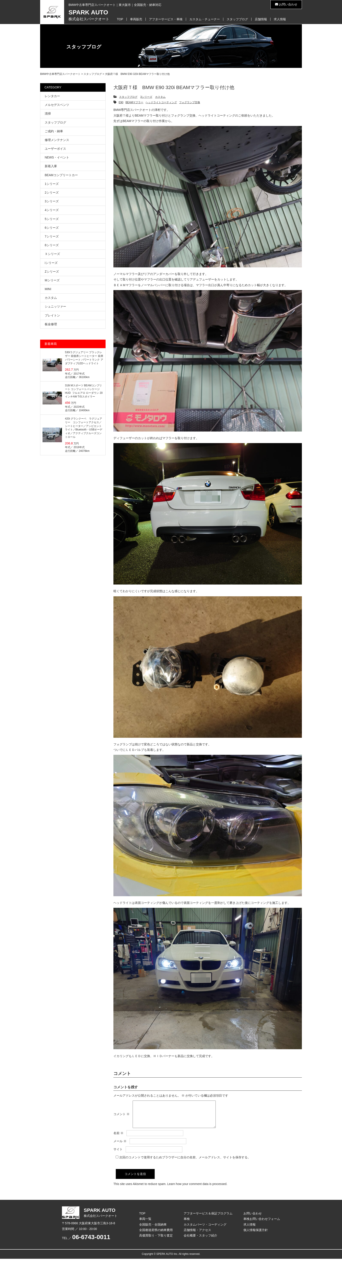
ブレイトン (52, 315)
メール (120, 1146)
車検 (187, 1224)
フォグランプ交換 (189, 102)
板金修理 (51, 324)
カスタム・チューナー (204, 19)
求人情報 (280, 19)
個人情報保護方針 (255, 1235)
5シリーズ (52, 219)
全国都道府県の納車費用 (156, 1235)
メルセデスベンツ (57, 105)
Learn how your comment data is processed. (197, 1189)
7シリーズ (52, 236)
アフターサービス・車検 (166, 19)
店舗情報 (261, 19)
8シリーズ (52, 245)
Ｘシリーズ (52, 254)
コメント (121, 1117)
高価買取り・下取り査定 (156, 1240)
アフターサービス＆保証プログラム (208, 1218)
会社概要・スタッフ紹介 (200, 1240)
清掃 (48, 113)
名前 (118, 1138)
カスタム (160, 96)
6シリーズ (52, 227)
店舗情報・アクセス (197, 1235)
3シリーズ (146, 96)
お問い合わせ (286, 4)
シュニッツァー (55, 306)
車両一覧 (145, 1224)
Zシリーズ (52, 271)
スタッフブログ (237, 19)
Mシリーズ (52, 280)
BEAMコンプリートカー (61, 175)
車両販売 (136, 19)
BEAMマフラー (134, 102)
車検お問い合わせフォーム (261, 1224)
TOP (120, 19)
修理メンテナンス (57, 140)
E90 (121, 102)
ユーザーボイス (55, 148)
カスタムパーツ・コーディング (205, 1229)
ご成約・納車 (54, 131)
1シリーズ (52, 184)
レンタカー (52, 96)
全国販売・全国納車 (153, 1229)
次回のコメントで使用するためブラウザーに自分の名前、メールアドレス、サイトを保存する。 (185, 1162)
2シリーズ (52, 192)
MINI (48, 289)
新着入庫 (51, 166)
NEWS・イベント (57, 157)
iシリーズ (51, 263)
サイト (118, 1154)
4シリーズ (52, 210)
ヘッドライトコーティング (161, 102)
